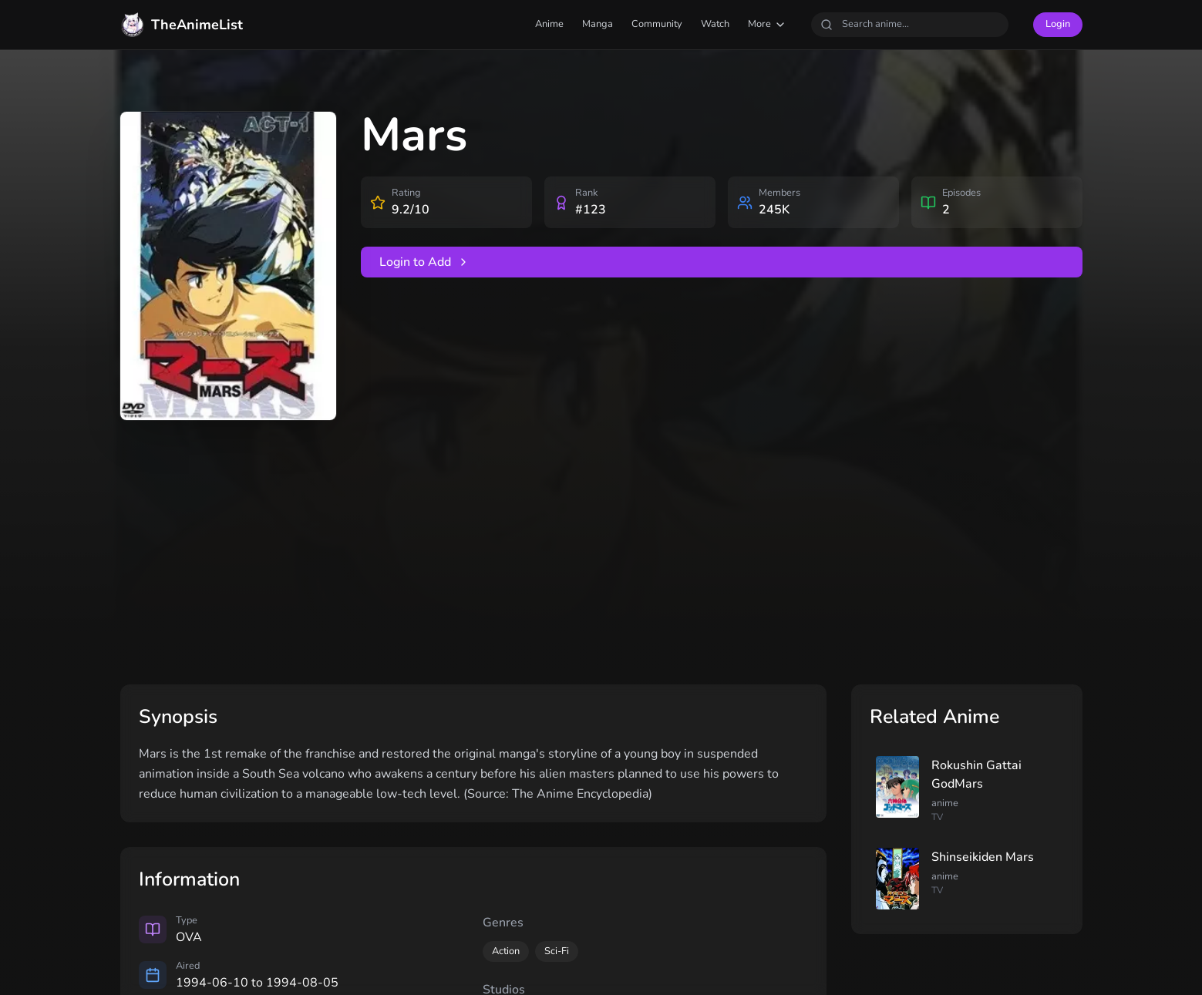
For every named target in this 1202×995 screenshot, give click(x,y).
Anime (549, 24)
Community (656, 24)
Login (1057, 24)
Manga (597, 24)
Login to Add (424, 262)
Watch (715, 24)
